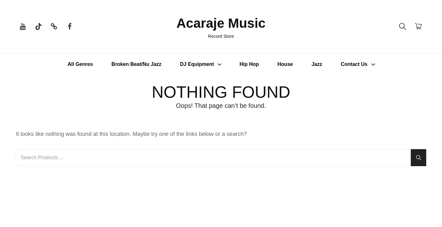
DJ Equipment (201, 64)
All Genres (80, 64)
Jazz (316, 64)
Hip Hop (249, 64)
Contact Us (358, 64)
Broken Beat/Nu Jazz (136, 64)
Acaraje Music (220, 23)
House (285, 64)
